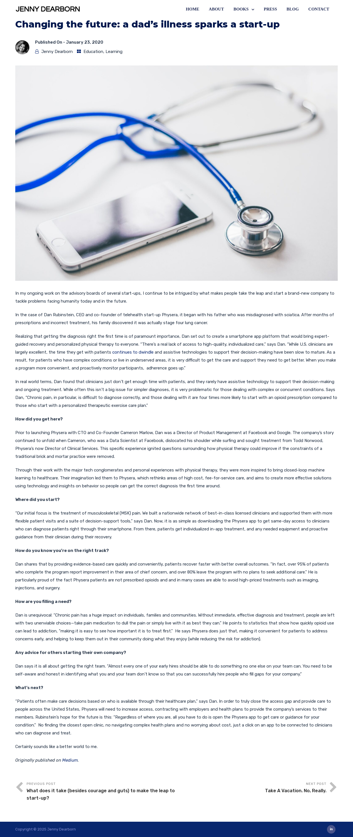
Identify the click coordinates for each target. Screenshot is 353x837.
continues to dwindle (133, 352)
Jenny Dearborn (57, 51)
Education (93, 51)
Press (270, 9)
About (216, 9)
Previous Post (101, 792)
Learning (114, 51)
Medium (70, 760)
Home (192, 9)
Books (240, 9)
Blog (293, 9)
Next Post (251, 788)
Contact (318, 9)
